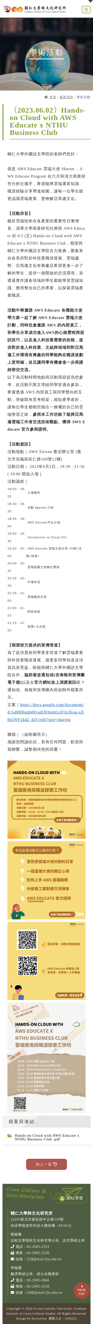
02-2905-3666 (38, 1280)
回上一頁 (46, 1164)
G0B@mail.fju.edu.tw (44, 1292)
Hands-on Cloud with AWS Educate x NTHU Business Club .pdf (47, 1137)
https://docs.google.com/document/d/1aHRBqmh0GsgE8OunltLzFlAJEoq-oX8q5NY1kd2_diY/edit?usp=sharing (45, 712)
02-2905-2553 (38, 1247)
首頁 (52, 97)
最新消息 (66, 97)
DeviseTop (39, 1318)
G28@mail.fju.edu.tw (44, 1259)
